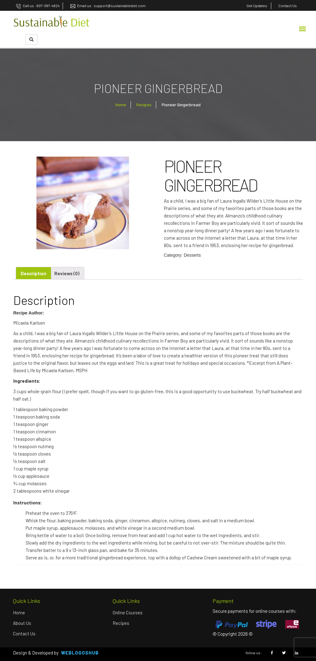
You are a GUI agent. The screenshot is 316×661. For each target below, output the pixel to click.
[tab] (33, 273)
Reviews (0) (66, 273)
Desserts (192, 255)
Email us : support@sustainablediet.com (108, 5)
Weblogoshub (80, 652)
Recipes (144, 104)
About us (22, 623)
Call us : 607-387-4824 (38, 5)
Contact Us (24, 633)
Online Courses (128, 612)
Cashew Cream (202, 557)
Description (33, 273)
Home (120, 104)
